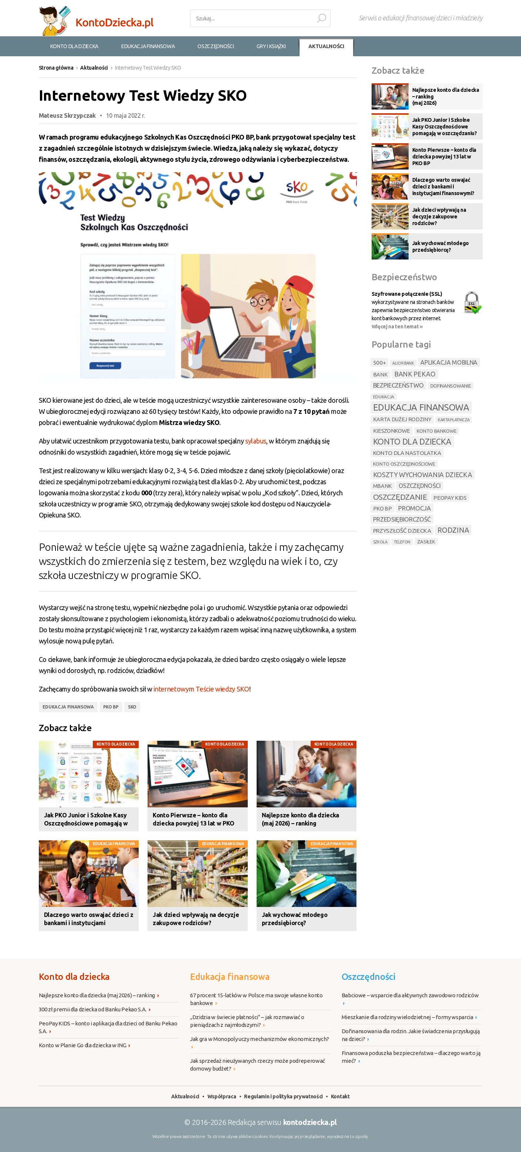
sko (132, 706)
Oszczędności (369, 977)
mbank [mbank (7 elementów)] (382, 486)
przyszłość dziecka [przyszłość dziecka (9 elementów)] (402, 530)
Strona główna (56, 68)
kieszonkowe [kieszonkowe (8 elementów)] (391, 431)
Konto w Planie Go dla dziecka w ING (84, 1045)
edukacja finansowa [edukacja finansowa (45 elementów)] (421, 407)
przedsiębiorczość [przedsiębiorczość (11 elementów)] (402, 519)
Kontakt (340, 1096)
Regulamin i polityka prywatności (283, 1096)
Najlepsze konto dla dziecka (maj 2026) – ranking (99, 995)
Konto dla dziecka (116, 744)
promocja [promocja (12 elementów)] (414, 508)
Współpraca (221, 1096)
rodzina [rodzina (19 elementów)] (453, 530)
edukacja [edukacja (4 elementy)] (383, 396)
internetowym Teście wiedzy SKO (201, 689)
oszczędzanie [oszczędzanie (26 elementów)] (400, 496)
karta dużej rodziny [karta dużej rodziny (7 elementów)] (402, 419)
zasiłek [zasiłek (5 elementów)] (426, 541)
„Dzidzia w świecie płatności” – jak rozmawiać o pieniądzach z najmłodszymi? (247, 1021)
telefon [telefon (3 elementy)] (402, 542)
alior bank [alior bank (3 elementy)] (403, 363)
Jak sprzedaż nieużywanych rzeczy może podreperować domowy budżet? (257, 1065)
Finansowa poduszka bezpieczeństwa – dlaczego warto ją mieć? (411, 1057)
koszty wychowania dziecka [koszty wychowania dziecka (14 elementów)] (422, 474)
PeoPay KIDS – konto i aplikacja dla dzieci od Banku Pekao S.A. (108, 1027)
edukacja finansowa (68, 706)
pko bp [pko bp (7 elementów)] (382, 509)
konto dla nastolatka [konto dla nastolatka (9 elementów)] (407, 452)
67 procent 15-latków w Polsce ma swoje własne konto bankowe (256, 999)
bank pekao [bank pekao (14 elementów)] (415, 374)
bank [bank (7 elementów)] (380, 375)
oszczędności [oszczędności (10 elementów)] (420, 485)
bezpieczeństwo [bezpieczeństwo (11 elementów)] (398, 385)
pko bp (111, 706)
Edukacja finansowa (114, 844)
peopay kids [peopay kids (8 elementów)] (449, 498)
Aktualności (94, 68)
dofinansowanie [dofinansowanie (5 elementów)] (450, 385)
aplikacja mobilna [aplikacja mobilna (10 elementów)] (448, 362)
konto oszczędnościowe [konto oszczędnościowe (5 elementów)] (404, 463)
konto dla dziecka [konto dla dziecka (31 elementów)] (412, 441)
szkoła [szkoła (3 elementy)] (380, 542)
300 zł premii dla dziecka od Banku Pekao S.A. (94, 1009)
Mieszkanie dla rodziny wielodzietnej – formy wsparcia (409, 1017)
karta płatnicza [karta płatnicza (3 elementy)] (453, 420)
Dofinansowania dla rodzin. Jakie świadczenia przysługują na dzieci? (411, 1035)
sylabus (255, 441)
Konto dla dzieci (96, 20)
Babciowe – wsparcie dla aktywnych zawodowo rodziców (411, 999)
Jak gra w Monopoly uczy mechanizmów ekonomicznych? (260, 1043)
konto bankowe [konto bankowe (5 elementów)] (437, 430)
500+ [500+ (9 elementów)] (379, 362)
